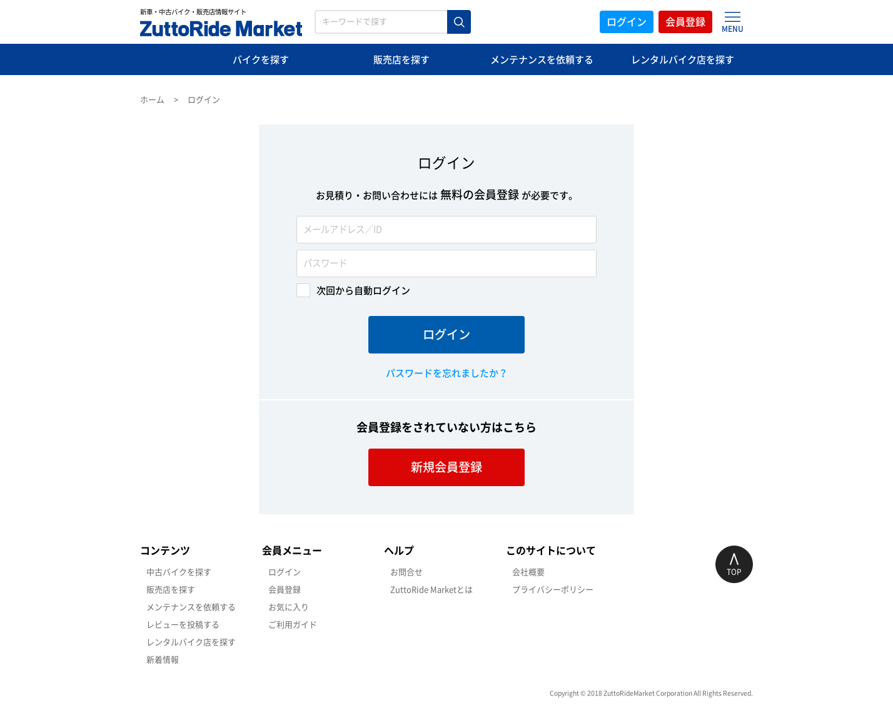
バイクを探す (261, 59)
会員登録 (685, 22)
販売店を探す (401, 59)
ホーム (152, 100)
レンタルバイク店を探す (682, 59)
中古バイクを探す (178, 572)
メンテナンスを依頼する (541, 59)
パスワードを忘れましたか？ (447, 373)
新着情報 (162, 660)
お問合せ (406, 572)
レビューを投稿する (182, 625)
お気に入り (288, 607)
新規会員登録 (446, 467)
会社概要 (528, 572)
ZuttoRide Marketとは (431, 590)
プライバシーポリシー (552, 590)
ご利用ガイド (292, 625)
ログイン (627, 22)
